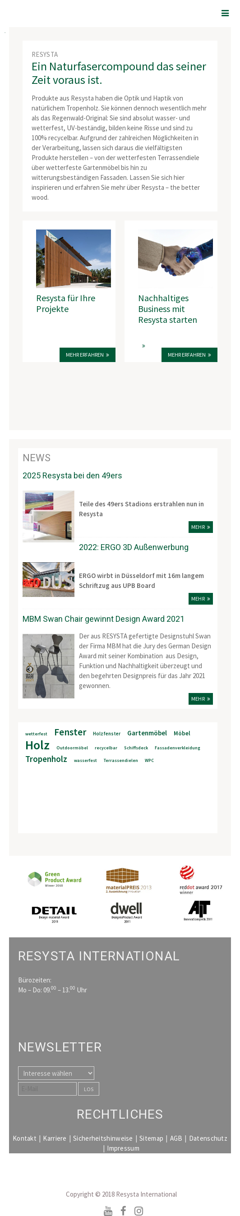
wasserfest (85, 760)
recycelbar (106, 748)
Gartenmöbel (147, 733)
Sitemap (151, 1138)
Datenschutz (208, 1138)
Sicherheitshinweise (103, 1138)
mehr (198, 526)
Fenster (70, 732)
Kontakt (25, 1138)
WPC (149, 760)
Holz (37, 745)
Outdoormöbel (72, 748)
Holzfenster (106, 733)
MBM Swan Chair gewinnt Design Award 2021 (104, 619)
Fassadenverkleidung (177, 748)
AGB (176, 1138)
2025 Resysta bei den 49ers (72, 475)
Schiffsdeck (136, 748)
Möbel (182, 733)
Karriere (54, 1138)
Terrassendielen (121, 760)
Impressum (123, 1148)
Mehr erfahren (85, 354)
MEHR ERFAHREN (187, 354)
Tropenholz (46, 758)
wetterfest (36, 734)
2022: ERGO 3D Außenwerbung (134, 547)
